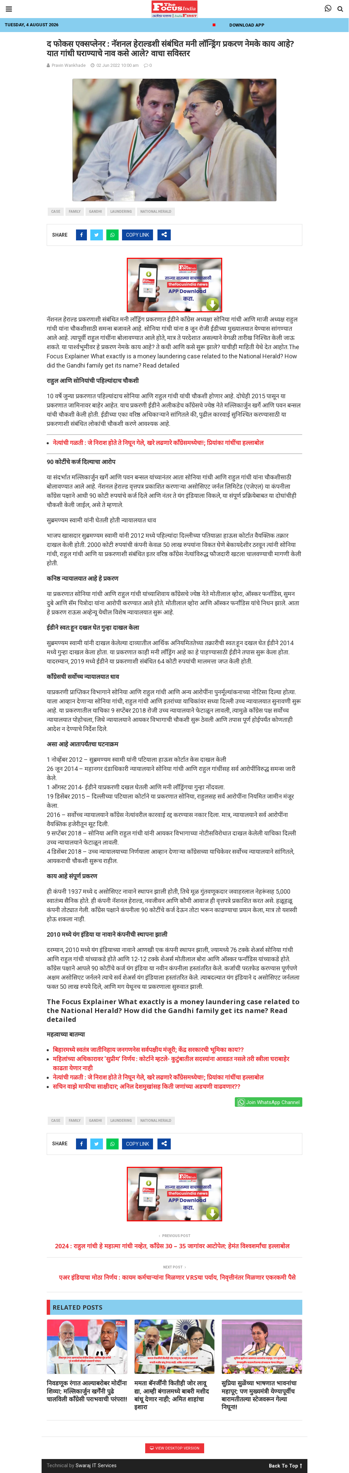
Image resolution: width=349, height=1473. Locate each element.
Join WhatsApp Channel (268, 1102)
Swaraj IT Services (96, 1466)
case (55, 211)
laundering (121, 211)
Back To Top (285, 1465)
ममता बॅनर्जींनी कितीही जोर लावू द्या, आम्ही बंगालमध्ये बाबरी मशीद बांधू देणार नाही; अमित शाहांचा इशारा (171, 1395)
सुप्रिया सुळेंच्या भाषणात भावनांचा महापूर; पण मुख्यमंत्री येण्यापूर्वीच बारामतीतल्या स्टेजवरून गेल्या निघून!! (259, 1395)
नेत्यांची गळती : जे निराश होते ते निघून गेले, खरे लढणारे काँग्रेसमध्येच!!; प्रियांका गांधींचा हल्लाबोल (158, 442)
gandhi (95, 211)
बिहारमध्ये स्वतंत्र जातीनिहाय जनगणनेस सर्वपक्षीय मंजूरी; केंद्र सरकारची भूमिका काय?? (148, 1049)
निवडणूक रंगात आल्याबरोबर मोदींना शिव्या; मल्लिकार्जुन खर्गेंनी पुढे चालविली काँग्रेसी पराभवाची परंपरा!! (87, 1391)
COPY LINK (137, 235)
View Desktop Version (174, 1448)
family (74, 211)
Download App (246, 25)
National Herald (155, 211)
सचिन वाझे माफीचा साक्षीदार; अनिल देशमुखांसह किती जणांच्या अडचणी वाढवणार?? (146, 1086)
